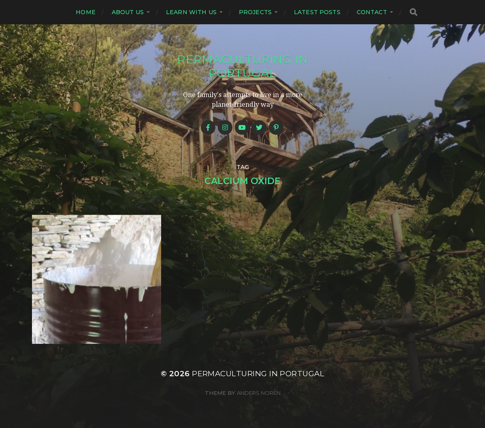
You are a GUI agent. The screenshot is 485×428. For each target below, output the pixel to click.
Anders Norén (259, 393)
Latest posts (317, 12)
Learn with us (191, 12)
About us (128, 12)
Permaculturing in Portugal (242, 66)
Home (86, 12)
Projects (255, 12)
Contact (372, 12)
